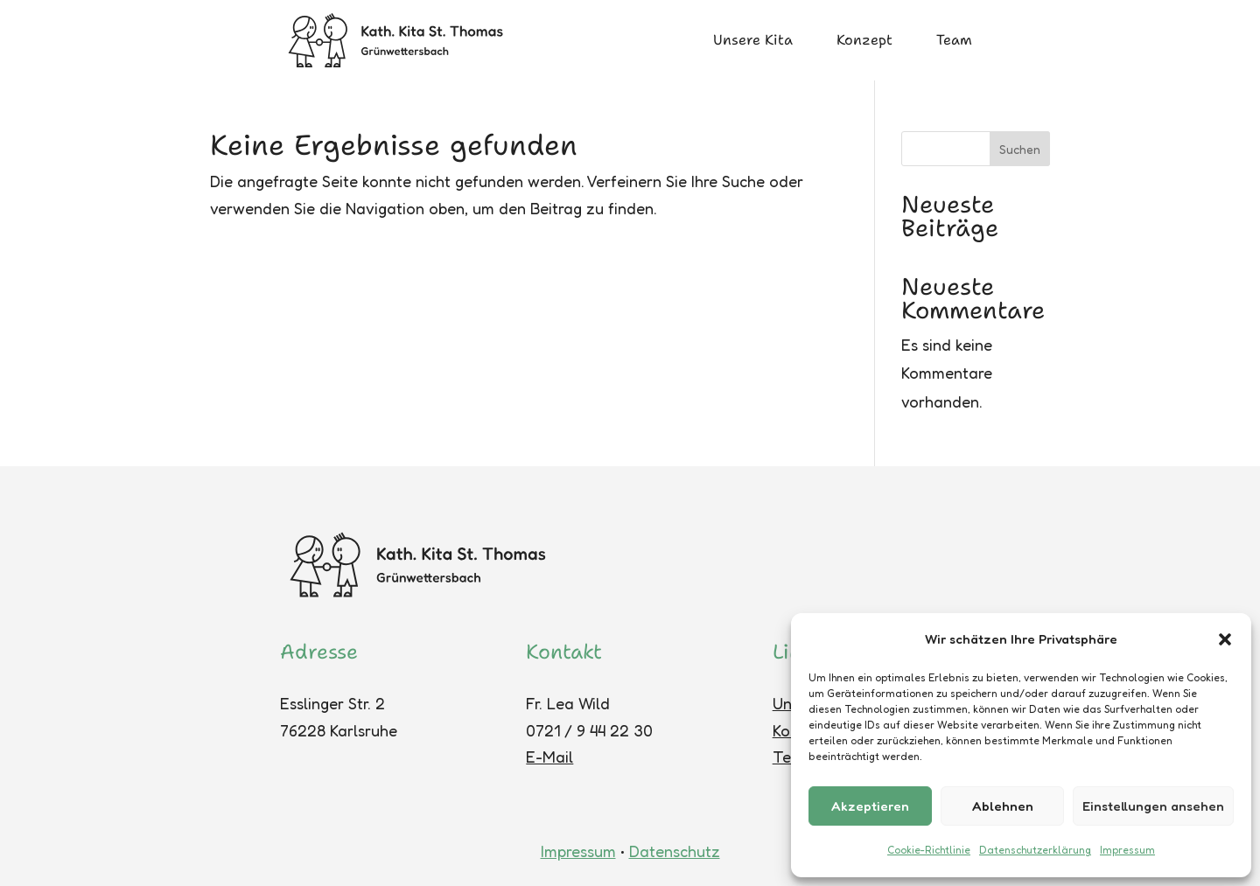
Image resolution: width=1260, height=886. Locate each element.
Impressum (1127, 849)
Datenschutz (674, 851)
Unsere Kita (753, 40)
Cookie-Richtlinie (928, 849)
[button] (1225, 639)
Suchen (1019, 149)
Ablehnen (1002, 806)
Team (954, 40)
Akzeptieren (870, 806)
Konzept (864, 40)
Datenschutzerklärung (1035, 849)
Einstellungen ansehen (1153, 806)
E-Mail (549, 756)
